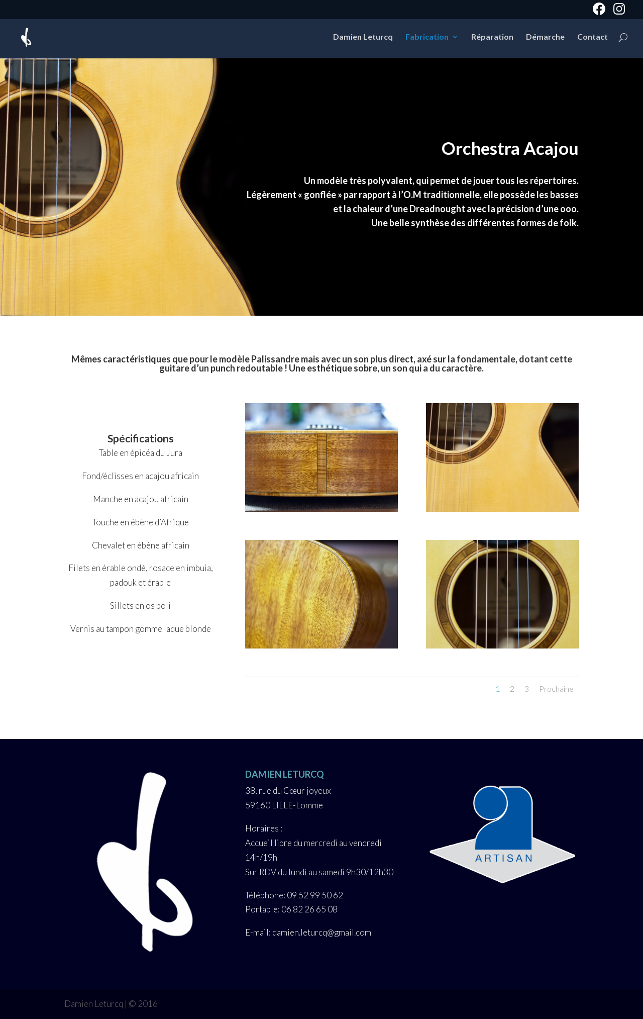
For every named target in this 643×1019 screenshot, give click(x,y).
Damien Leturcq (363, 37)
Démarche (545, 37)
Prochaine (556, 688)
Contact (592, 37)
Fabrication (427, 37)
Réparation (492, 37)
